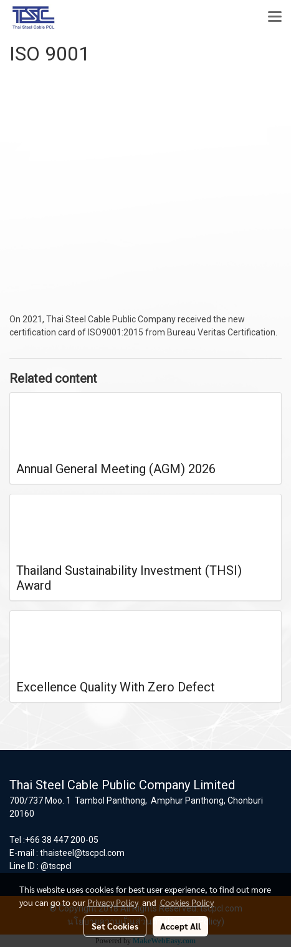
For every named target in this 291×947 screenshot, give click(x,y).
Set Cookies (115, 925)
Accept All (180, 925)
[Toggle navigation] (275, 17)
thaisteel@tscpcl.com (82, 853)
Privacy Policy (112, 902)
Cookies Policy (187, 902)
